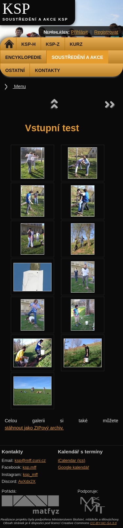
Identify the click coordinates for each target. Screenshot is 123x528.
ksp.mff (29, 467)
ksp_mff (30, 474)
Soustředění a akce (77, 57)
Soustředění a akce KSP (35, 19)
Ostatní (15, 70)
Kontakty (47, 70)
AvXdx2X (26, 481)
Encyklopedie (23, 57)
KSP (16, 8)
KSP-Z (53, 44)
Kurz (76, 44)
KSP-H (28, 44)
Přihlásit (79, 32)
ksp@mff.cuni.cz (30, 460)
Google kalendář (73, 467)
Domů (9, 44)
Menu (19, 86)
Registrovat (106, 32)
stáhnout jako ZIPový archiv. (34, 427)
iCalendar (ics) (71, 460)
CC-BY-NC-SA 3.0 (103, 523)
